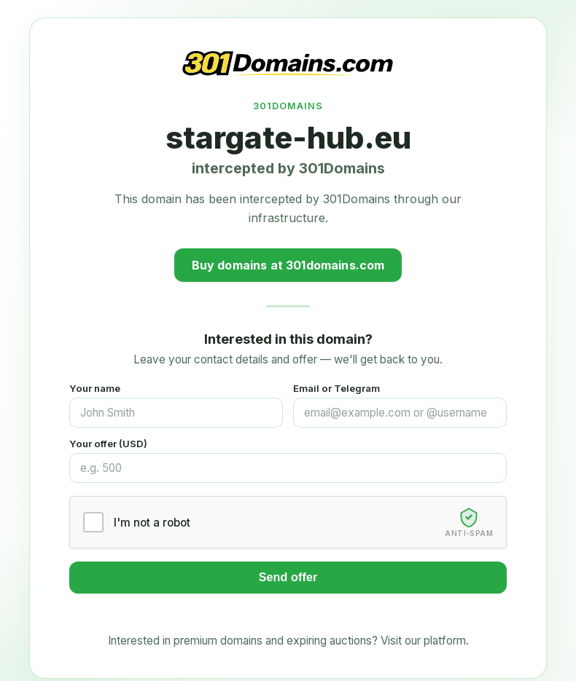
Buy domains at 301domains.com (288, 265)
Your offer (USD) (108, 443)
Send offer (288, 577)
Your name (94, 388)
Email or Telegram (336, 388)
